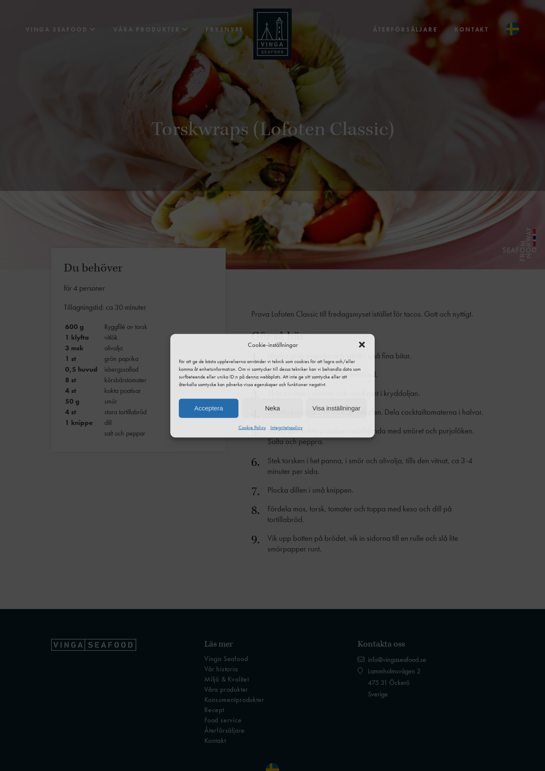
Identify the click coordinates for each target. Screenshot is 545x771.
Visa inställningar (336, 408)
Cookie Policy (252, 427)
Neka (272, 408)
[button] (362, 344)
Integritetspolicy (286, 427)
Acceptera (208, 408)
